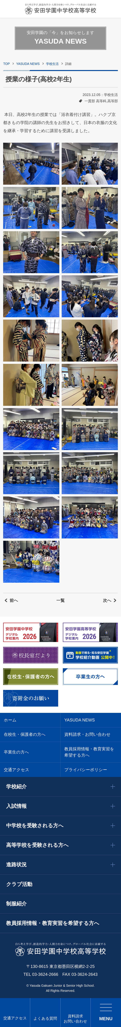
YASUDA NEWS (28, 64)
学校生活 (52, 64)
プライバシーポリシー (85, 769)
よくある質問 (45, 1018)
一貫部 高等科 (95, 101)
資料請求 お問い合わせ (75, 1018)
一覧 (60, 600)
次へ (107, 600)
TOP (6, 64)
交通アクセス (15, 1018)
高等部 (112, 101)
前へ (14, 600)
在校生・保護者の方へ (25, 734)
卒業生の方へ (16, 752)
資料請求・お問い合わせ (87, 734)
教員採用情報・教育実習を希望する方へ (89, 752)
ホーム (10, 720)
